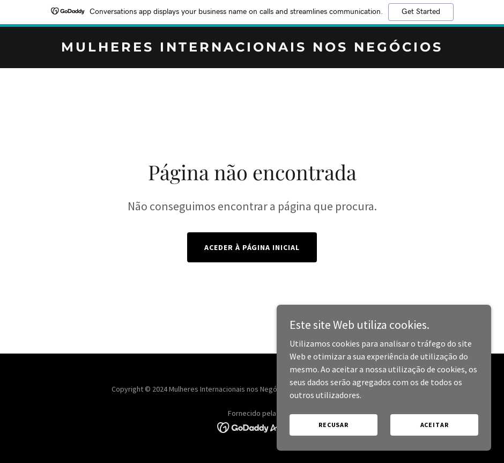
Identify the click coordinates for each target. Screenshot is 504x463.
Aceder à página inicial (252, 247)
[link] (252, 48)
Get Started (421, 12)
